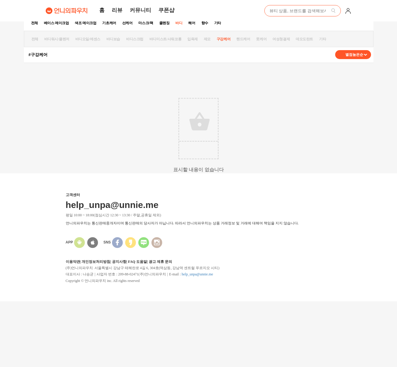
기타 (217, 23)
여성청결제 (281, 39)
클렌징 (164, 23)
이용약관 (73, 262)
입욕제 (192, 39)
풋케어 (261, 39)
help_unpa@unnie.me (197, 274)
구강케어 (223, 39)
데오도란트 (304, 39)
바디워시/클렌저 (56, 39)
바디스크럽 (134, 39)
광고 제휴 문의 (160, 262)
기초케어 (109, 23)
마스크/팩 (145, 23)
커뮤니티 (140, 10)
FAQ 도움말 (137, 262)
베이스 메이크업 (56, 23)
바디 (178, 23)
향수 (204, 23)
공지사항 (119, 262)
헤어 (191, 23)
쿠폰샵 (166, 10)
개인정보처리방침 (96, 262)
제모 (207, 39)
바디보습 (113, 39)
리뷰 (117, 10)
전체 (34, 23)
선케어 (127, 23)
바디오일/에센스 (87, 39)
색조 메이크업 (85, 23)
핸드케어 (243, 39)
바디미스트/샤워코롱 (165, 39)
